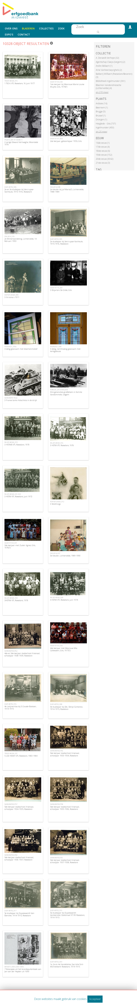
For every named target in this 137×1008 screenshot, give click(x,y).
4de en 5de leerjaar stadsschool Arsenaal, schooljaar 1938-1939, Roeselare (22, 654)
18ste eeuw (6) (103, 150)
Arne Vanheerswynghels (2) (109, 69)
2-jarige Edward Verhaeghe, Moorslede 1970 (21, 143)
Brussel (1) (101, 115)
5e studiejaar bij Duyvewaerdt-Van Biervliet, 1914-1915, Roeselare (19, 914)
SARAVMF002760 (10, 855)
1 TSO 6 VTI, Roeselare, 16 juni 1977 (19, 83)
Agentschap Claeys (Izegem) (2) (110, 61)
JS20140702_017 (10, 910)
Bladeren (28, 28)
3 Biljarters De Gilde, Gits (61, 290)
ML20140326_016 (56, 443)
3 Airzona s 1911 (11, 297)
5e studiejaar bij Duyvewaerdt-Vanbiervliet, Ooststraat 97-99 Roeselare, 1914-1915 (67, 915)
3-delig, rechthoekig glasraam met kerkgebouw (65, 350)
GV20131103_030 (56, 82)
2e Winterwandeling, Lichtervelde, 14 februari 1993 (20, 239)
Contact (24, 34)
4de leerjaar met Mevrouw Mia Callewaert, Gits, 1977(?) (63, 649)
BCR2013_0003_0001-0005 (14, 967)
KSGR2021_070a (10, 346)
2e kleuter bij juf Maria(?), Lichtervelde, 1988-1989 (67, 190)
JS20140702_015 (56, 910)
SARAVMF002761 (56, 858)
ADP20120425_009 (11, 295)
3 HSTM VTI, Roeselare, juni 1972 (18, 496)
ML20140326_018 (10, 598)
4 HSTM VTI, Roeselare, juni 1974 (64, 599)
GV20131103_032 (56, 645)
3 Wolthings (55, 504)
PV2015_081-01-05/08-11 (13, 140)
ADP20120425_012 (57, 501)
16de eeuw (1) (103, 142)
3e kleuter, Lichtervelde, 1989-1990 (65, 555)
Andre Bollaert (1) (104, 65)
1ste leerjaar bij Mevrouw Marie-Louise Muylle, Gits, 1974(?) (67, 85)
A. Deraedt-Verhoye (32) (107, 57)
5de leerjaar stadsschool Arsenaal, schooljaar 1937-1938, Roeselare (64, 861)
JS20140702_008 (56, 704)
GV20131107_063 (56, 138)
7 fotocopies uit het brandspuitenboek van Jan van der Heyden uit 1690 (22, 970)
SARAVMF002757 (10, 804)
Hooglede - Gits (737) (106, 123)
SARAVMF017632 (10, 398)
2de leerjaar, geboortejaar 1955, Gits (66, 141)
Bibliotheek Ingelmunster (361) (110, 81)
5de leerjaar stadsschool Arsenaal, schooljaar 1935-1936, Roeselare (64, 807)
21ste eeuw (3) (103, 162)
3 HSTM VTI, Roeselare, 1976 (62, 445)
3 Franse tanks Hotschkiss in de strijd (20, 400)
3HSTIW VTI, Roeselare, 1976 (16, 600)
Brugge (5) (100, 111)
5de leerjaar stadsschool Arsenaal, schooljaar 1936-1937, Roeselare (19, 858)
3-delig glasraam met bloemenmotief (20, 349)
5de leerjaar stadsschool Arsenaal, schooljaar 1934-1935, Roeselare (19, 807)
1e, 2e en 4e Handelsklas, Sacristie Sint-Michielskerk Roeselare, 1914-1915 (67, 965)
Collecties (46, 28)
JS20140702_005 (56, 239)
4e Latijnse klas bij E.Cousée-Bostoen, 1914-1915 (20, 707)
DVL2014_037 (55, 553)
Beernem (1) (102, 107)
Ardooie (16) (101, 103)
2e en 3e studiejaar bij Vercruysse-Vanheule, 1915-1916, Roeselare (19, 190)
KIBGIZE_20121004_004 (59, 390)
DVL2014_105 (9, 236)
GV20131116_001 (56, 288)
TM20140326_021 (10, 753)
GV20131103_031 (10, 543)
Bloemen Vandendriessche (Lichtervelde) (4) (108, 87)
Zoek (61, 28)
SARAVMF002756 (56, 751)
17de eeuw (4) (103, 146)
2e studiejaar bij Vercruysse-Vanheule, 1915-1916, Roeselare (66, 242)
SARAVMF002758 (56, 804)
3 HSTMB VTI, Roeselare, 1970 (16, 444)
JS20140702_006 (10, 187)
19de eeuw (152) (104, 154)
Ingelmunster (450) (105, 127)
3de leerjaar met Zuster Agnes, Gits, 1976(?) (19, 546)
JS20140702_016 (10, 704)
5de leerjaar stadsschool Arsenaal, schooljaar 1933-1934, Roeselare (64, 754)
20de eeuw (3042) (104, 158)
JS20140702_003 (56, 962)
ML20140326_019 (10, 442)
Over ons (11, 28)
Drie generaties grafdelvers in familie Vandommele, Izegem (66, 393)
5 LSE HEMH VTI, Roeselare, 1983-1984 (20, 755)
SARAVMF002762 (10, 651)
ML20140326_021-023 (12, 494)
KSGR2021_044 (55, 346)
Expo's (9, 34)
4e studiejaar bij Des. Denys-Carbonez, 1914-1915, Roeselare (66, 707)
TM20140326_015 (10, 81)
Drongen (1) (101, 119)
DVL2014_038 (55, 187)
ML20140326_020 (56, 597)
